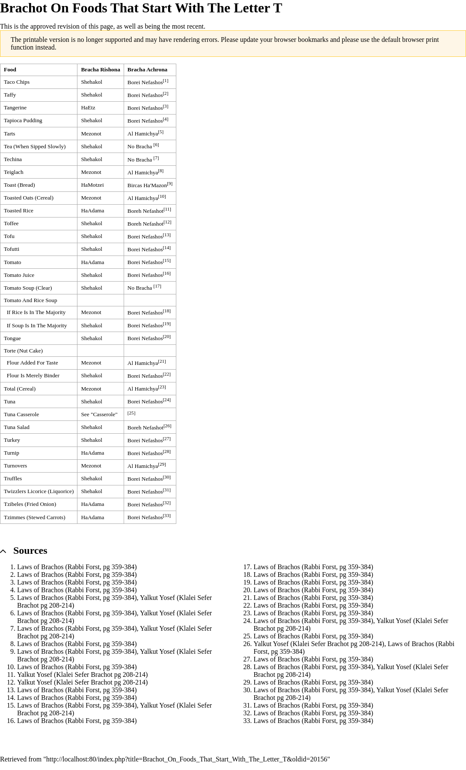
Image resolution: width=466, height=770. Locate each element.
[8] (160, 170)
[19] (167, 323)
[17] (158, 285)
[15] (167, 260)
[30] (167, 476)
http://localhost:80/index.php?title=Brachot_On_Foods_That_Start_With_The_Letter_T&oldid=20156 (186, 759)
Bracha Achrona (147, 69)
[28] (167, 451)
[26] (167, 425)
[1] (165, 80)
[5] (160, 131)
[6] (156, 144)
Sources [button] (30, 550)
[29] (162, 464)
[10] (162, 196)
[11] (167, 209)
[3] (165, 106)
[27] (167, 438)
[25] (132, 412)
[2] (165, 93)
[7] (156, 157)
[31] (167, 489)
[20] (167, 336)
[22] (167, 373)
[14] (167, 247)
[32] (167, 502)
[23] (162, 386)
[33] (167, 515)
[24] (167, 399)
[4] (165, 118)
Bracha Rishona (100, 69)
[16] (167, 273)
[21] (162, 361)
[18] (167, 310)
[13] (167, 234)
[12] (167, 221)
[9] (169, 183)
